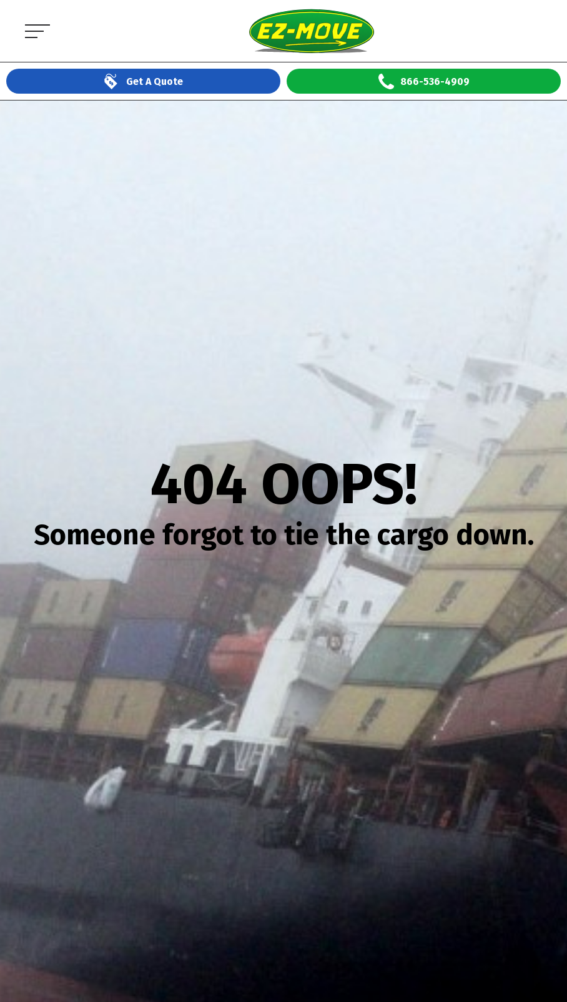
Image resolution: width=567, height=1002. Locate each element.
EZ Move (88, 6)
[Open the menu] (34, 31)
